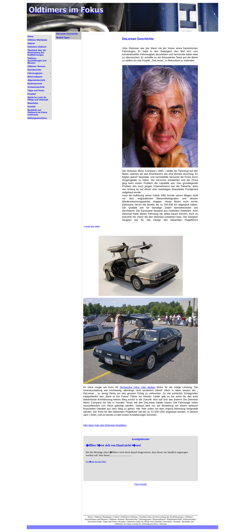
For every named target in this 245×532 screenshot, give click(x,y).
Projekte (122, 521)
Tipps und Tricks (36, 90)
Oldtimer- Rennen (36, 66)
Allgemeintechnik (36, 80)
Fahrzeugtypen (145, 519)
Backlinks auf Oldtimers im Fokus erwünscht (37, 112)
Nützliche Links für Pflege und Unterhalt (38, 98)
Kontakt (31, 106)
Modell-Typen (63, 37)
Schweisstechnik (36, 87)
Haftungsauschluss (37, 118)
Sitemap (162, 524)
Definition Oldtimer (37, 47)
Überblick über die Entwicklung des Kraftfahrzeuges (37, 52)
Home (30, 36)
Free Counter (140, 484)
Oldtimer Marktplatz (37, 40)
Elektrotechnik (35, 83)
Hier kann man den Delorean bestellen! (104, 425)
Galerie (31, 43)
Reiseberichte (34, 70)
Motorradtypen (159, 519)
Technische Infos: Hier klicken (137, 387)
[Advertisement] (101, 94)
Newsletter (33, 103)
